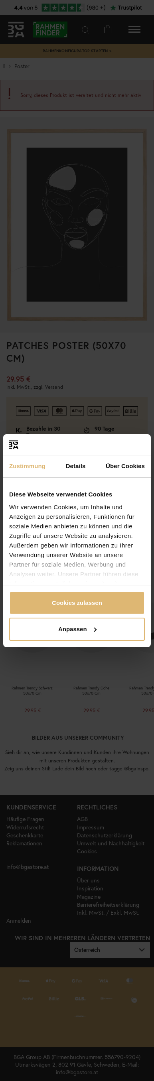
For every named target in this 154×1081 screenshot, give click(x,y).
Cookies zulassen (77, 602)
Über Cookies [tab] (125, 466)
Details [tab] (76, 466)
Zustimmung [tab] (27, 466)
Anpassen (77, 629)
